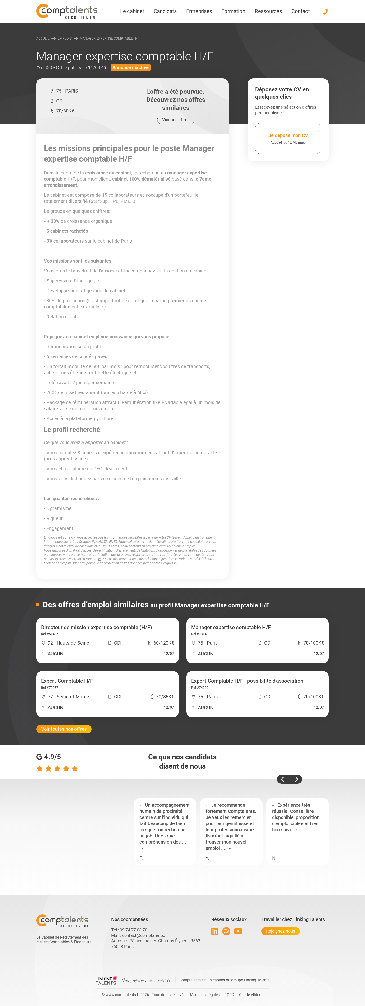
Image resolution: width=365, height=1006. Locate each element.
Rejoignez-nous (280, 931)
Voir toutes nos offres (64, 729)
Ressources (268, 11)
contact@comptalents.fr (145, 935)
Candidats (165, 11)
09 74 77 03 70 (133, 929)
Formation (233, 11)
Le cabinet (132, 11)
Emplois (65, 38)
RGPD (229, 995)
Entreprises (199, 11)
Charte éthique (251, 995)
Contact (300, 11)
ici (99, 559)
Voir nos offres (175, 119)
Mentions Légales (205, 995)
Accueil (43, 38)
